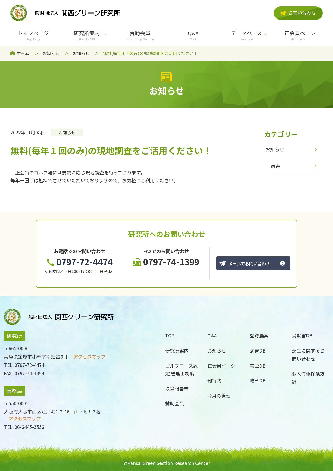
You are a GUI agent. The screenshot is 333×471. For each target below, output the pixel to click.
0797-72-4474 (80, 261)
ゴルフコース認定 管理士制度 (181, 369)
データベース (246, 35)
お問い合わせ (298, 12)
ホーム (23, 53)
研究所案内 (86, 35)
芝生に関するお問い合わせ (308, 354)
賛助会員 (140, 35)
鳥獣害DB (302, 335)
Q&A (193, 35)
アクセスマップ (89, 356)
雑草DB (258, 380)
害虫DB (258, 365)
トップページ (33, 35)
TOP (170, 335)
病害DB (258, 350)
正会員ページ (300, 35)
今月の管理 (219, 395)
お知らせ (51, 53)
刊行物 (214, 380)
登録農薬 (259, 335)
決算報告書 (177, 388)
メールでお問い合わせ (244, 263)
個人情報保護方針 (308, 377)
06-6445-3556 (29, 426)
